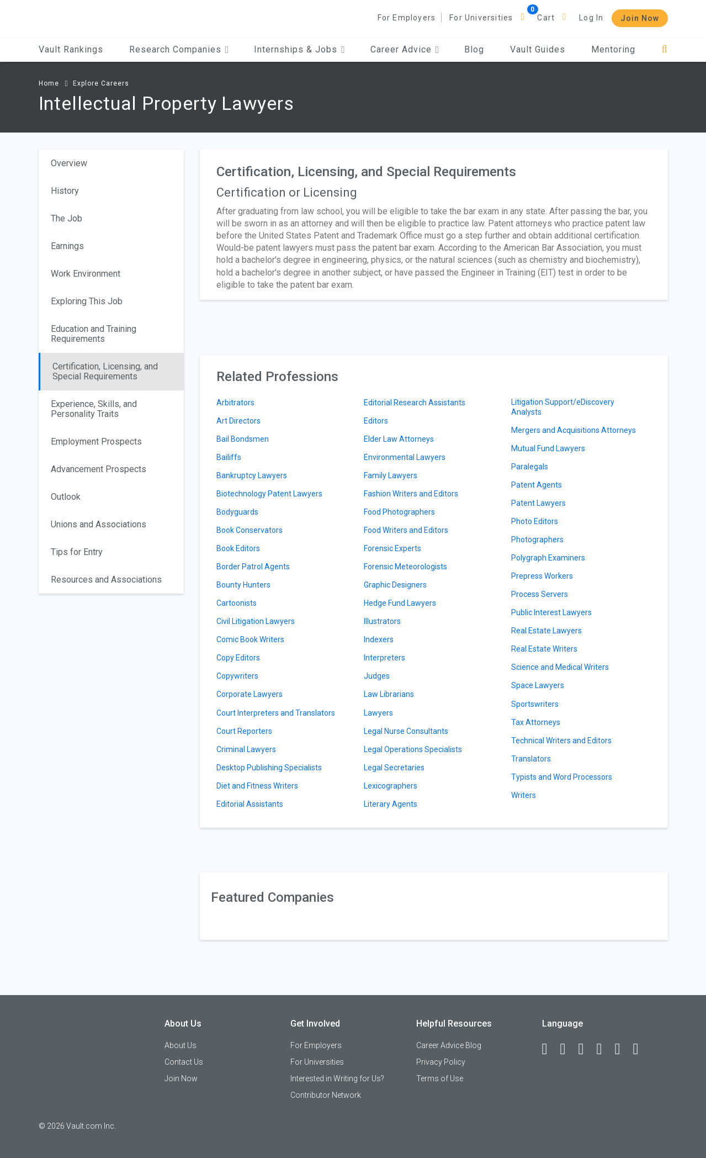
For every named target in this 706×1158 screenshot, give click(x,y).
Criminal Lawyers (246, 749)
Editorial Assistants (249, 804)
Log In (591, 17)
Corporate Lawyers (249, 694)
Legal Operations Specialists (413, 749)
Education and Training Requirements (93, 334)
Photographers (537, 539)
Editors (376, 420)
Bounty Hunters (243, 584)
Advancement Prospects (98, 469)
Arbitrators (235, 402)
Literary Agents (390, 804)
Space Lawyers (537, 685)
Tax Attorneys (535, 722)
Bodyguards (237, 511)
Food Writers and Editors (406, 530)
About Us (180, 1045)
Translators (531, 758)
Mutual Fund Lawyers (548, 448)
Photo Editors (534, 521)
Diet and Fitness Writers (257, 785)
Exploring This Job (87, 301)
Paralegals (529, 466)
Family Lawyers (390, 475)
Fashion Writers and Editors (411, 493)
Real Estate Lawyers (546, 630)
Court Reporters (244, 731)
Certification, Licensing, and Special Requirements (105, 371)
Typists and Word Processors (561, 777)
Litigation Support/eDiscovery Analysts (562, 407)
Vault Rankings (71, 49)
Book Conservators (249, 530)
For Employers (407, 17)
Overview (69, 163)
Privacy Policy (440, 1061)
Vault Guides (537, 49)
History (65, 191)
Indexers (379, 639)
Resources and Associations (106, 579)
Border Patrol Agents (253, 566)
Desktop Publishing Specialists (269, 767)
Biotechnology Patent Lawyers (269, 493)
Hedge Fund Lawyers (400, 603)
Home (49, 83)
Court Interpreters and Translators (275, 712)
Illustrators (382, 621)
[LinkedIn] (568, 1049)
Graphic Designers (395, 584)
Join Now (639, 18)
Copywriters (237, 675)
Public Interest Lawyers (551, 612)
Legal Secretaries (394, 767)
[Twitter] (586, 1049)
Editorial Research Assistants (414, 402)
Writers (523, 795)
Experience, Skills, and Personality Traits (94, 409)
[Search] (664, 49)
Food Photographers (399, 511)
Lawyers (378, 712)
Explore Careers (101, 83)
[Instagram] (604, 1049)
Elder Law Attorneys (399, 439)
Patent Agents (536, 484)
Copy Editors (238, 657)
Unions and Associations (98, 524)
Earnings (67, 246)
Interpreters (384, 657)
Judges (377, 675)
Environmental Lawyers (404, 457)
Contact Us (183, 1061)
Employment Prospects (96, 441)
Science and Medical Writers (560, 667)
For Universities (481, 17)
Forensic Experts (392, 548)
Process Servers (539, 594)
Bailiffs (228, 457)
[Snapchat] (641, 1049)
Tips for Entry (77, 552)
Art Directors (238, 420)
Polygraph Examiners (548, 557)
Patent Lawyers (538, 503)
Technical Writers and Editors (561, 740)
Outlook (66, 496)
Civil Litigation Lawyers (255, 621)
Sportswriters (535, 704)
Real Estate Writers (544, 648)
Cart (546, 17)
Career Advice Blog (448, 1045)
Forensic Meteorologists (405, 566)
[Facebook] (550, 1049)
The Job (66, 218)
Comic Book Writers (250, 639)
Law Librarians (389, 694)
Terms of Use (439, 1078)
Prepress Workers (542, 576)
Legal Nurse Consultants (406, 731)
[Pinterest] (622, 1049)
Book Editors (238, 548)
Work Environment (85, 273)
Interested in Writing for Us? (337, 1078)
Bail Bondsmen (242, 439)
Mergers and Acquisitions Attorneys (573, 430)
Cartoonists (236, 603)
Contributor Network (325, 1095)
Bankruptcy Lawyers (251, 475)
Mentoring (613, 49)
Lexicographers (390, 785)
